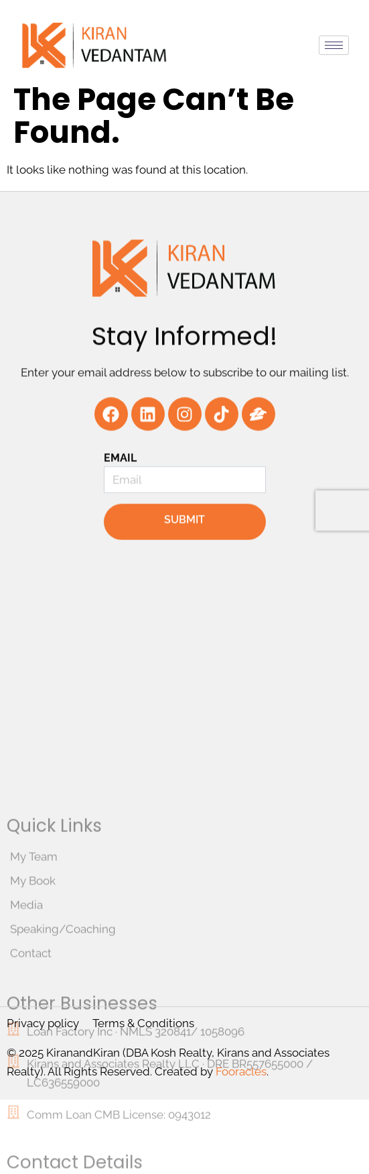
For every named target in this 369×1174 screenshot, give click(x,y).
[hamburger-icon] (334, 45)
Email (120, 479)
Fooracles (241, 1071)
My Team (34, 994)
